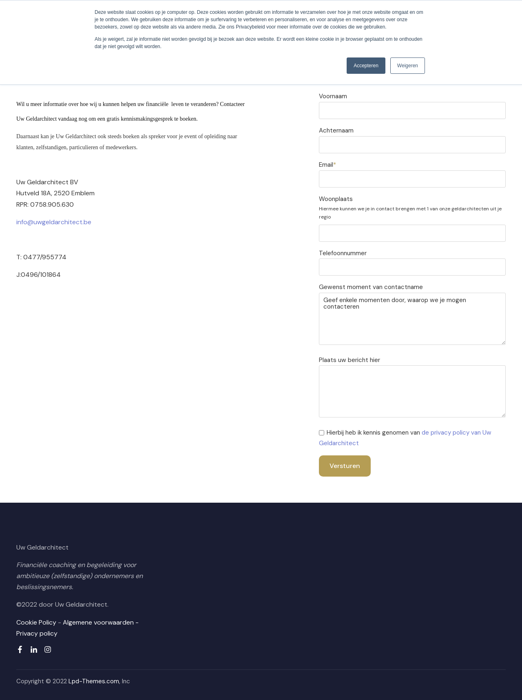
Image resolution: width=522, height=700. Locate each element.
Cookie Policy (36, 622)
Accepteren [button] (366, 65)
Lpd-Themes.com (94, 681)
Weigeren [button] (407, 65)
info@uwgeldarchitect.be (53, 222)
